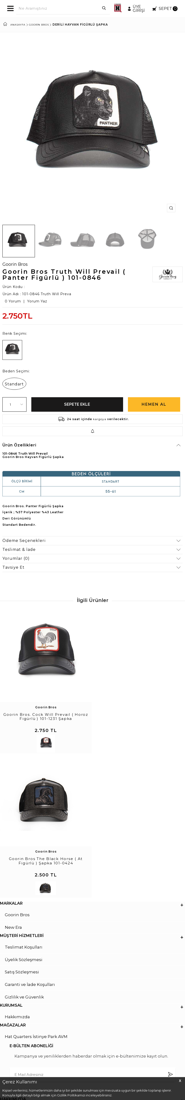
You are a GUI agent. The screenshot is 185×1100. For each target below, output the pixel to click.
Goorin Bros (15, 264)
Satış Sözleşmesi (22, 828)
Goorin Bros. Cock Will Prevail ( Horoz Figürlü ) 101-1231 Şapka (45, 716)
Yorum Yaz (37, 301)
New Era (13, 783)
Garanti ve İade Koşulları (30, 841)
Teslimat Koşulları (23, 803)
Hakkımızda (17, 873)
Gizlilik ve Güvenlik (24, 853)
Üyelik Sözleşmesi (23, 815)
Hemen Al (154, 404)
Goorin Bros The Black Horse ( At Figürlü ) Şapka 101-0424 (139, 716)
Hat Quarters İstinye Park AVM (36, 893)
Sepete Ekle (77, 404)
